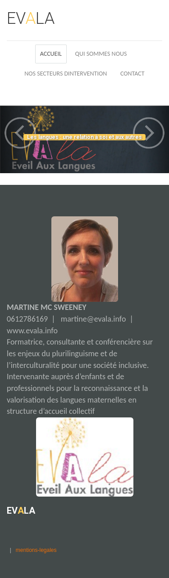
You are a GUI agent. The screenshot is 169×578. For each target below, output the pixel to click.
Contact (132, 73)
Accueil (51, 54)
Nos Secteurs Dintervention (65, 73)
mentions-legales (36, 550)
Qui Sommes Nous (101, 54)
